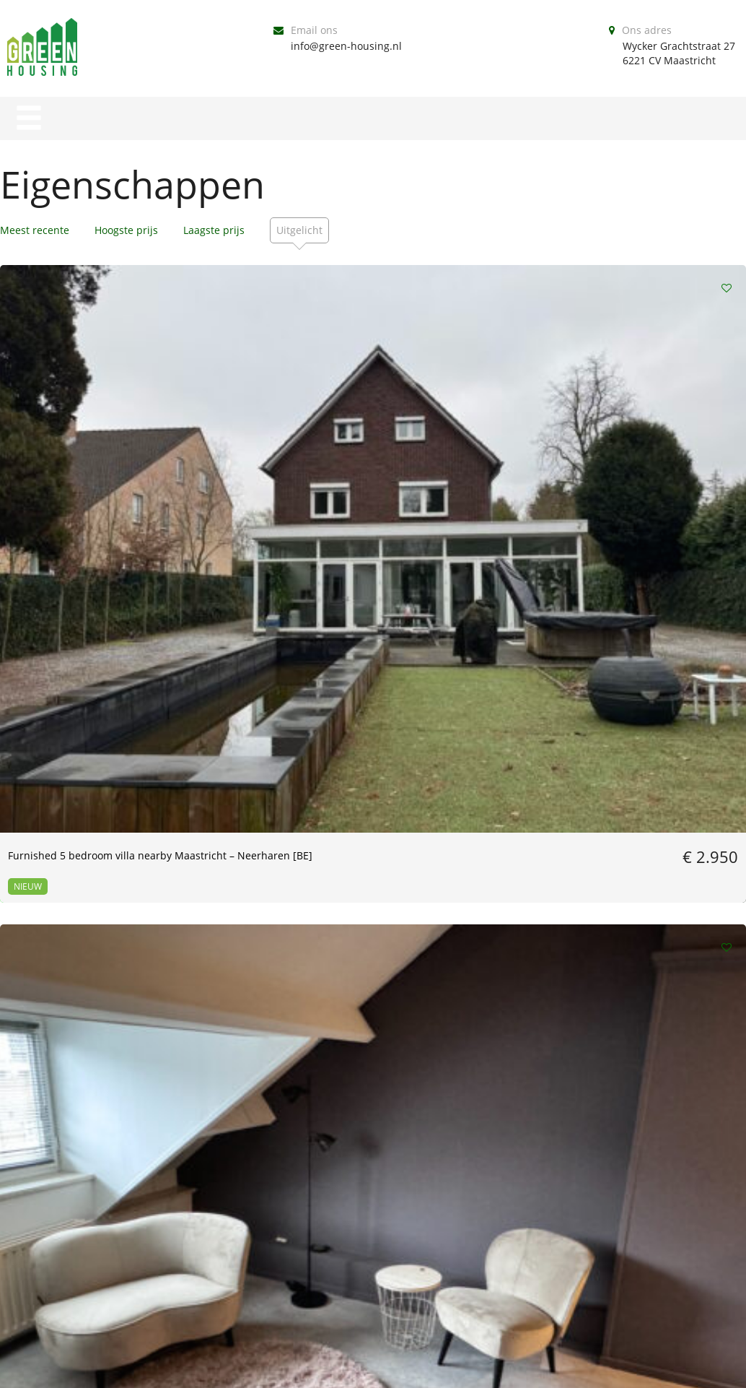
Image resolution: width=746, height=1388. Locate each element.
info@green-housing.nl (346, 46)
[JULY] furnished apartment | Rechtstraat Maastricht (361, 475)
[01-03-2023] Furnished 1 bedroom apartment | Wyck (119, 1091)
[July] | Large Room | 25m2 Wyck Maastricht (340, 783)
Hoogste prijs (126, 230)
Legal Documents (491, 1369)
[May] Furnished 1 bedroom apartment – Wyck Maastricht (613, 783)
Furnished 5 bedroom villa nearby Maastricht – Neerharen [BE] (117, 475)
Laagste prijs (214, 230)
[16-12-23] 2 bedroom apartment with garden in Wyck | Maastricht (118, 783)
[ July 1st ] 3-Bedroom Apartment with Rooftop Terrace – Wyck (626, 475)
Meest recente (34, 230)
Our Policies (369, 1369)
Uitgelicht (299, 230)
